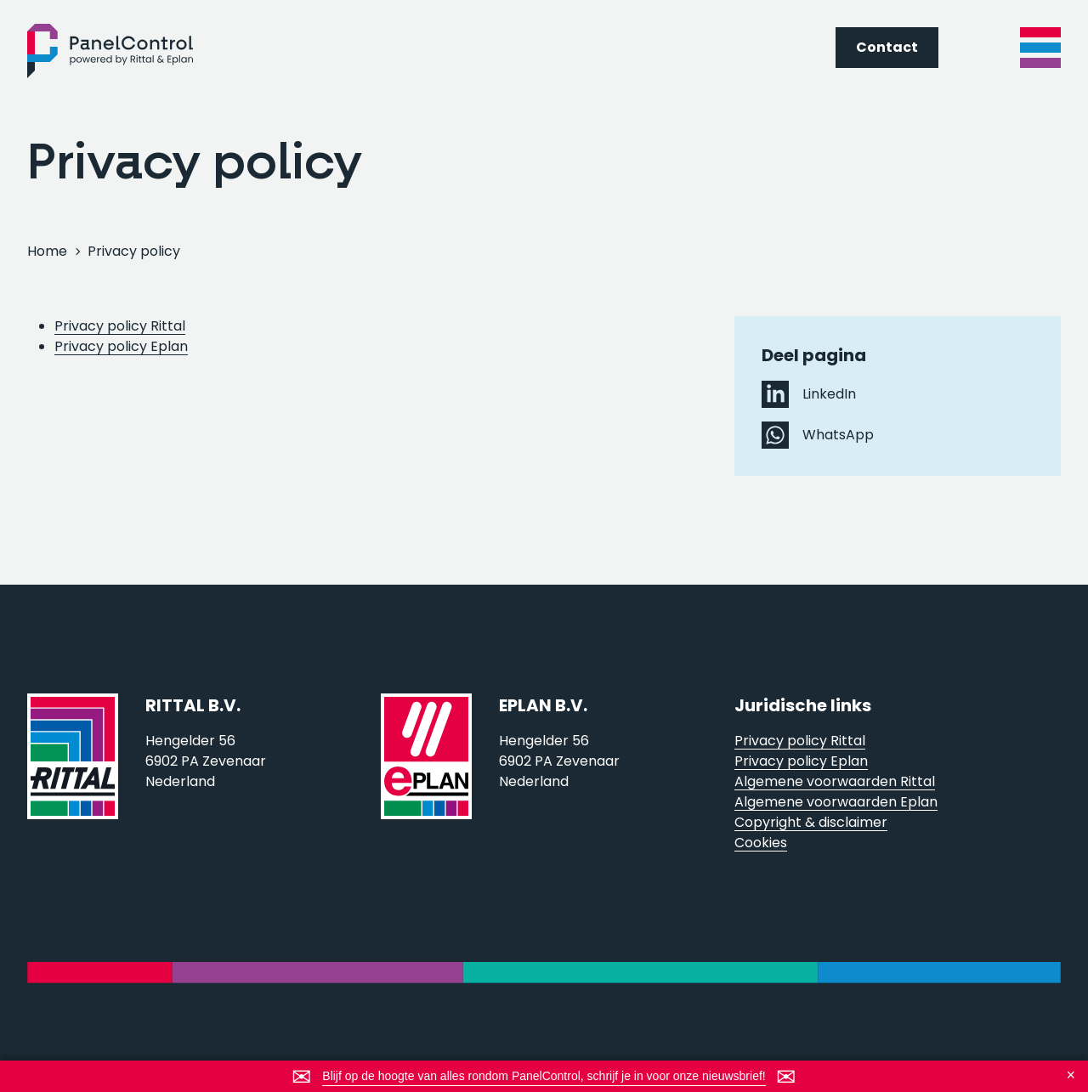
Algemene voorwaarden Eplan (836, 802)
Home (47, 251)
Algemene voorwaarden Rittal (834, 781)
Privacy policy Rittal (119, 326)
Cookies (760, 842)
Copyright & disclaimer (810, 822)
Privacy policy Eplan (121, 346)
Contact (887, 47)
